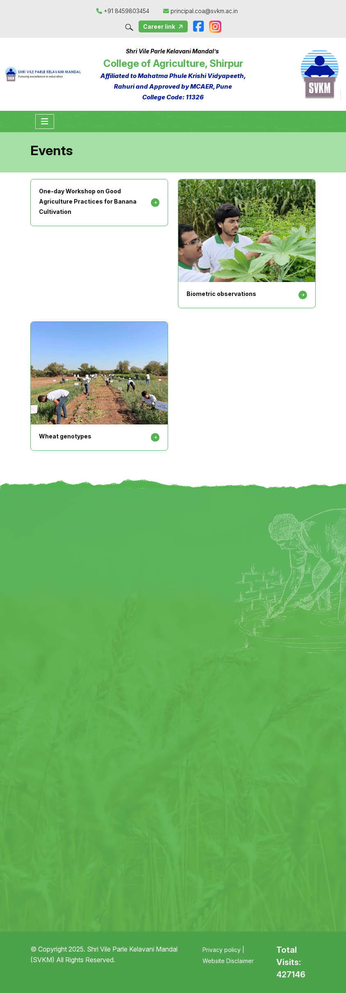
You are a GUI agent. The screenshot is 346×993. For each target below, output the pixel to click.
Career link (163, 26)
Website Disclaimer (228, 960)
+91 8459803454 (123, 10)
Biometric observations (221, 293)
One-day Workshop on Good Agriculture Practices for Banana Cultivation (88, 201)
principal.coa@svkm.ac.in (200, 10)
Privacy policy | (223, 949)
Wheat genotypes (65, 436)
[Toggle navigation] (44, 121)
